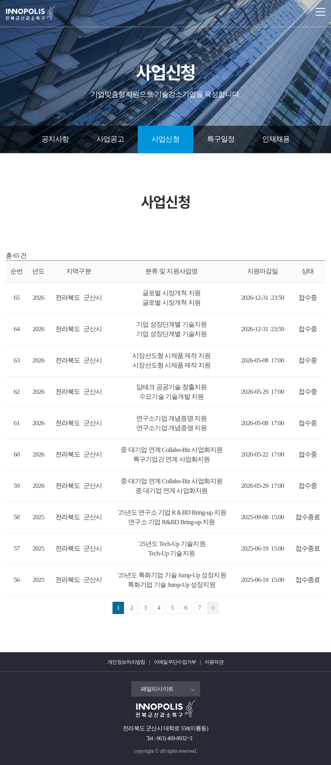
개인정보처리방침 (126, 662)
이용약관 (214, 662)
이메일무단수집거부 (175, 662)
